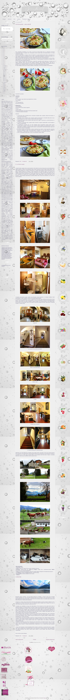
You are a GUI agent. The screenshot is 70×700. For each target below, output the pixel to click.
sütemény (3, 210)
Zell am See (18, 576)
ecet (8, 120)
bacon (11, 105)
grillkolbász (9, 138)
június (4, 84)
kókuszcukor (3, 158)
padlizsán (7, 187)
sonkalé (2, 207)
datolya (12, 117)
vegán (2, 231)
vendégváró (3, 232)
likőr (10, 169)
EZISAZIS (18, 19)
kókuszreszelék (4, 159)
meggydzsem (11, 177)
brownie (2, 111)
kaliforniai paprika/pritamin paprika (7, 148)
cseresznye (3, 115)
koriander (7, 163)
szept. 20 (4, 78)
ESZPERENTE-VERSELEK (26, 19)
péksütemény (7, 190)
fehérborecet (3, 130)
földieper (2, 133)
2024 (3, 50)
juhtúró (2, 146)
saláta (6, 202)
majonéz (2, 172)
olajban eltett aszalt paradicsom (8, 184)
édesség (3, 121)
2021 (3, 54)
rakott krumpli (9, 196)
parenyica (11, 189)
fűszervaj (9, 135)
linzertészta (3, 170)
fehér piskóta (3, 129)
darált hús (8, 117)
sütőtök (11, 210)
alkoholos (9, 102)
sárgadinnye (3, 204)
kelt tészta (11, 153)
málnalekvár (11, 172)
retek (7, 198)
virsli (4, 233)
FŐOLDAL (4, 19)
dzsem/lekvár (6, 120)
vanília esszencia (7, 230)
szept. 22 (4, 75)
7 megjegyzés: (24, 635)
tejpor (9, 218)
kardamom (3, 152)
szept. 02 (4, 80)
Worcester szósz (7, 235)
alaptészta (5, 102)
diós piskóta (11, 118)
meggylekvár (3, 178)
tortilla (8, 224)
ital (4, 143)
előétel (12, 122)
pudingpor (11, 194)
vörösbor (11, 234)
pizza (2, 193)
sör (4, 208)
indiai (2, 143)
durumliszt (2, 120)
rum (2, 201)
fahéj (2, 127)
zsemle (4, 239)
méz (6, 179)
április (4, 87)
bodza (12, 109)
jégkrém (11, 144)
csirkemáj (2, 116)
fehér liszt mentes (9, 128)
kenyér (2, 154)
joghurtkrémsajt (10, 145)
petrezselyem (10, 191)
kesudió (6, 154)
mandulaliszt (11, 173)
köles (4, 164)
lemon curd (6, 168)
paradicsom (3, 189)
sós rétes (10, 207)
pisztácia (8, 192)
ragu (9, 195)
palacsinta (9, 187)
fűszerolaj (6, 135)
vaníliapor (11, 230)
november (4, 66)
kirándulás (9, 156)
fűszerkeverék (3, 135)
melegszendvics (8, 178)
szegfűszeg (3, 214)
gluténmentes (11, 136)
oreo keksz (6, 186)
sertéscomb (11, 205)
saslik (12, 204)
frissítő (12, 133)
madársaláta (7, 171)
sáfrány (5, 201)
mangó (11, 174)
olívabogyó (11, 185)
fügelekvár (6, 134)
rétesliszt (11, 198)
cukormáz (7, 114)
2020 (3, 55)
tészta (6, 222)
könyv (9, 164)
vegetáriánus (6, 231)
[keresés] (7, 28)
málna (7, 172)
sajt (7, 201)
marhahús (7, 175)
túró (2, 226)
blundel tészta (3, 109)
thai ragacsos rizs (3, 223)
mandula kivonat (7, 173)
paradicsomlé (8, 189)
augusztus (4, 82)
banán (12, 106)
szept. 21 (4, 76)
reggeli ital (4, 198)
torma (12, 223)
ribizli (2, 199)
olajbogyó (2, 185)
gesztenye (5, 136)
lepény (2, 169)
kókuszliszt (11, 158)
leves (9, 169)
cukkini (11, 113)
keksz (7, 153)
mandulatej (8, 174)
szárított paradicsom (9, 212)
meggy (7, 177)
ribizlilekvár (5, 199)
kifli (12, 154)
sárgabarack (11, 202)
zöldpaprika (7, 237)
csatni (12, 114)
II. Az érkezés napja (19, 164)
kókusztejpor (3, 160)
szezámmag (3, 215)
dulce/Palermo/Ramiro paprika (7, 119)
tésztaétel (8, 222)
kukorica (11, 166)
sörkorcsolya (6, 208)
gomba (4, 137)
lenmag (11, 168)
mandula (3, 173)
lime (12, 169)
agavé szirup (6, 101)
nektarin (6, 183)
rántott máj (8, 197)
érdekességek (8, 125)
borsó (12, 110)
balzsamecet (3, 106)
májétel (11, 171)
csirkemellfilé (6, 116)
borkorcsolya (9, 110)
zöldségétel (11, 237)
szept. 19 (4, 79)
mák (5, 172)
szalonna (9, 211)
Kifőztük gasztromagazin (7, 156)
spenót (9, 208)
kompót (9, 162)
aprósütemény (3, 104)
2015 (3, 61)
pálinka (2, 188)
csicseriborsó (7, 115)
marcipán (2, 175)
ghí (7, 136)
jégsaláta (2, 145)
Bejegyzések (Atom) (37, 642)
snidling (6, 206)
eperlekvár (2, 124)
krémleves (7, 165)
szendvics (11, 214)
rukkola (11, 200)
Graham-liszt (11, 137)
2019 (3, 56)
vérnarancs (8, 232)
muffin (2, 181)
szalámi (6, 211)
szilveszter (3, 216)
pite (12, 192)
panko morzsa (6, 188)
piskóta (5, 192)
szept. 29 (4, 70)
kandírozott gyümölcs (4, 150)
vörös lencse (3, 234)
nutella (9, 183)
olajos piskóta (6, 185)
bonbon (6, 110)
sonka (12, 206)
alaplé (2, 102)
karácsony (3, 151)
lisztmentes (3, 171)
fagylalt (11, 126)
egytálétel (8, 122)
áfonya (2, 101)
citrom (11, 112)
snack (4, 206)
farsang (7, 127)
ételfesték (8, 126)
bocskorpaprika (8, 109)
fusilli (2, 134)
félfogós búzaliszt (10, 131)
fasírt (9, 127)
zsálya (2, 239)
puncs (6, 195)
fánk (4, 127)
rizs (9, 199)
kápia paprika (11, 150)
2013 (3, 64)
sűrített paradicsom (4, 209)
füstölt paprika (10, 134)
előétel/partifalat (3, 123)
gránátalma (2, 138)
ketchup (9, 154)
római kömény (5, 200)
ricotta (8, 199)
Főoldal (34, 639)
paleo (12, 187)
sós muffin (7, 207)
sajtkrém (9, 201)
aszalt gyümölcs (9, 104)
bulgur (7, 111)
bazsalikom (3, 108)
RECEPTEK (9, 19)
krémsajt (11, 165)
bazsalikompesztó (7, 108)
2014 (3, 63)
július (4, 83)
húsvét (11, 142)
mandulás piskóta (3, 174)
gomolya (7, 137)
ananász (2, 103)
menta (12, 178)
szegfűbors (11, 213)
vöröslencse (2, 235)
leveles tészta (6, 169)
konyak (12, 162)
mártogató (3, 176)
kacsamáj (5, 146)
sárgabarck (11, 203)
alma (12, 102)
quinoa (8, 195)
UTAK (14, 19)
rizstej (2, 200)
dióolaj (7, 118)
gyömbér (11, 139)
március (4, 88)
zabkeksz (11, 235)
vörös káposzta (11, 233)
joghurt (5, 145)
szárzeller (2, 213)
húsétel (2, 142)
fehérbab (8, 129)
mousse (11, 180)
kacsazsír (8, 146)
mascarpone (10, 176)
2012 (3, 92)
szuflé (2, 217)
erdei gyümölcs (7, 124)
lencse (9, 168)
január (4, 91)
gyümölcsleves (10, 140)
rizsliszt (11, 199)
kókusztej (11, 159)
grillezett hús (6, 138)
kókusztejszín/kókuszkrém (6, 161)
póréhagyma (7, 194)
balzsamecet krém (8, 106)
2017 (3, 59)
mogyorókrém (3, 180)
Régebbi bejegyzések (50, 639)
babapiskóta (8, 105)
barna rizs (3, 107)
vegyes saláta (11, 231)
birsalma (11, 108)
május (4, 86)
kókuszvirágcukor (3, 162)
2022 (3, 52)
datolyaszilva (3, 118)
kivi (12, 156)
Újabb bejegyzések (19, 639)
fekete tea (6, 131)
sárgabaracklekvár (4, 203)
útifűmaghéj (2, 229)
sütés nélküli (7, 210)
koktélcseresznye (3, 157)
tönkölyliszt (8, 225)
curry (10, 114)
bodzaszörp (2, 110)
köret (12, 164)
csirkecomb (11, 115)
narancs (7, 182)
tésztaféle (11, 222)
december (4, 65)
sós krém (5, 207)
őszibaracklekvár (3, 187)
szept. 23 (4, 74)
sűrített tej (11, 209)
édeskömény (11, 120)
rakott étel (5, 196)
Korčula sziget (3, 163)
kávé (8, 152)
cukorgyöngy (3, 114)
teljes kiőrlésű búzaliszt (7, 220)
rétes (9, 198)
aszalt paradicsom (3, 105)
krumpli (2, 166)
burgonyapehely (11, 111)
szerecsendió (10, 214)
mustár (5, 181)
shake (2, 206)
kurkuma (11, 167)
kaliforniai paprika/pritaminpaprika (7, 149)
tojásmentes (9, 223)
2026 (3, 47)
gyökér (7, 139)
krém (4, 165)
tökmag (11, 224)
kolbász (7, 162)
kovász (2, 164)
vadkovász (6, 229)
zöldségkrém (3, 238)
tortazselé (5, 224)
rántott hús (5, 197)
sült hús (11, 208)
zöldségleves (7, 238)
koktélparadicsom (10, 157)
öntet (8, 186)
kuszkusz (2, 168)
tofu (6, 223)
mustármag (9, 181)
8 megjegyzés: (24, 161)
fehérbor (11, 129)
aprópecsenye (11, 103)
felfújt (2, 132)
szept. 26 (4, 71)
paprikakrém (11, 188)
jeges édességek (6, 144)
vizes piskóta (7, 233)
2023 (3, 51)
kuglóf (7, 166)
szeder (7, 213)
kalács (7, 147)
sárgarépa (8, 204)
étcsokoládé (3, 126)
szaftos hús (3, 211)
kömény (7, 164)
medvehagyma (3, 177)
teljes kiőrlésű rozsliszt (7, 221)
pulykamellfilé (3, 195)
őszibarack (11, 186)
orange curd (2, 186)
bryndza (5, 111)
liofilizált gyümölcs (10, 170)
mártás (11, 175)
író (3, 143)
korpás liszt (11, 163)
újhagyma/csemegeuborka (4, 228)
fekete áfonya (8, 130)
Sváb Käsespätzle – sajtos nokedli (23, 24)
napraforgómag (3, 182)
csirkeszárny (11, 116)
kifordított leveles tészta (5, 155)
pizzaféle (5, 193)
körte (2, 165)
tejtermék (7, 219)
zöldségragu (11, 238)
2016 (3, 60)
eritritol (12, 125)
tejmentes (7, 218)
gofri (2, 137)
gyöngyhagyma (3, 140)
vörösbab (8, 234)
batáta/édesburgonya (9, 107)
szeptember (5, 69)
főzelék (9, 133)
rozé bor (9, 200)
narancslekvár (3, 183)
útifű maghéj (11, 228)
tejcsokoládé (3, 218)
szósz (8, 216)
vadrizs (9, 229)
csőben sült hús (3, 117)
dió (5, 118)
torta (2, 224)
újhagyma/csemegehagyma (5, 227)
